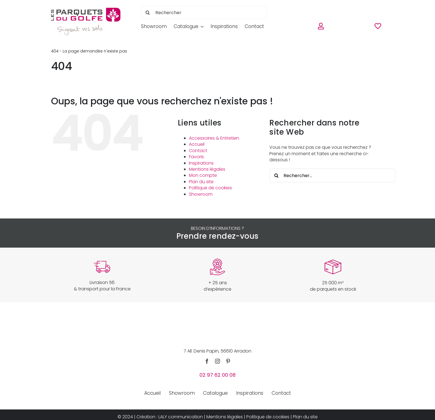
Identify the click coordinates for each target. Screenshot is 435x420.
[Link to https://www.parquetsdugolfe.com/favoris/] (378, 27)
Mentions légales (207, 169)
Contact (198, 150)
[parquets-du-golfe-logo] (85, 10)
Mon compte (203, 175)
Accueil (196, 144)
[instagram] (217, 361)
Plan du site (201, 181)
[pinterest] (228, 361)
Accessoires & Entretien (214, 138)
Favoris (196, 157)
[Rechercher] (204, 12)
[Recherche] (148, 12)
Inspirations (201, 163)
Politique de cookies (210, 188)
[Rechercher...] (332, 175)
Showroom (201, 194)
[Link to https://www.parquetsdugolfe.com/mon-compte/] (321, 27)
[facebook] (206, 361)
